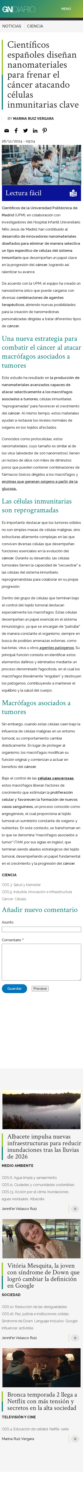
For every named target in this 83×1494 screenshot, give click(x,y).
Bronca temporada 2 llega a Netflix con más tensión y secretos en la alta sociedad (42, 1401)
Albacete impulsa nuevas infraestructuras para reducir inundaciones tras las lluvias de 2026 (44, 1146)
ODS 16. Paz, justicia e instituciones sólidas (35, 1314)
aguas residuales (15, 1199)
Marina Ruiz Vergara (33, 118)
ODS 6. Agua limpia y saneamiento (29, 1178)
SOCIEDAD (11, 1295)
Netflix (54, 1429)
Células (20, 899)
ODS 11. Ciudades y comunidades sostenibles (38, 1185)
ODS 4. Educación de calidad (25, 1429)
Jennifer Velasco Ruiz (19, 1209)
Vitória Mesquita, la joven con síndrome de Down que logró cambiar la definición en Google (43, 1276)
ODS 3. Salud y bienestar (21, 885)
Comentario (11, 940)
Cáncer (7, 899)
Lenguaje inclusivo (49, 1321)
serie (65, 1429)
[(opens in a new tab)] (56, 648)
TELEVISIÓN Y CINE (19, 1417)
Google (71, 1321)
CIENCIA (35, 26)
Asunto (8, 922)
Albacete (37, 1199)
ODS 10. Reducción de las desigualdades (34, 1307)
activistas (26, 1328)
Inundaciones (58, 1192)
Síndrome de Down (17, 1321)
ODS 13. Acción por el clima (24, 1192)
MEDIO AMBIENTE (17, 1166)
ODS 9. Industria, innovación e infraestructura (37, 892)
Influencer (9, 1328)
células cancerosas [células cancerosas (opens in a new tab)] (56, 778)
